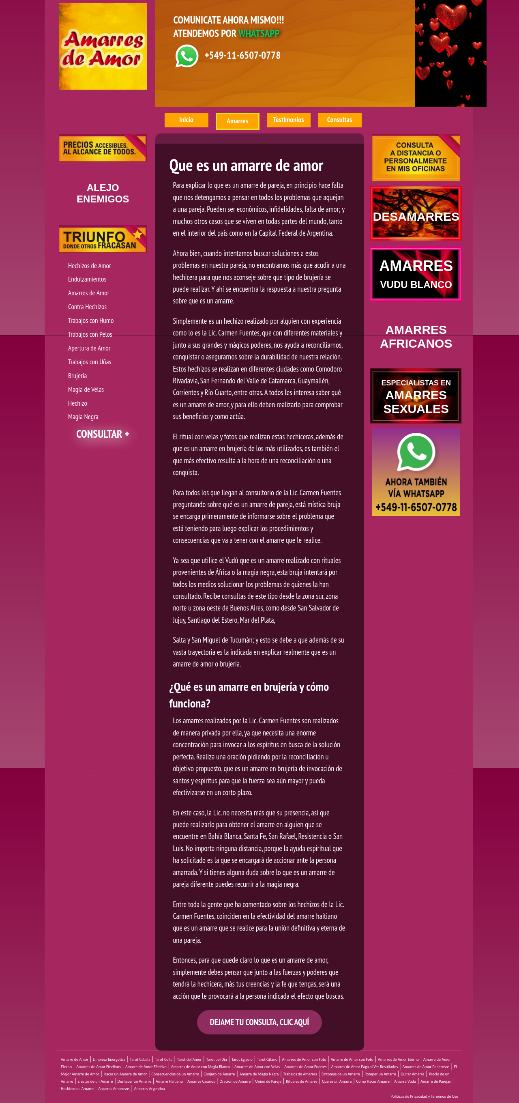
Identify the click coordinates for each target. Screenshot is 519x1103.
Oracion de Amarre (235, 1081)
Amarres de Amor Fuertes (305, 1066)
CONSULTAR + (102, 434)
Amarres (237, 120)
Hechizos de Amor (89, 265)
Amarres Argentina (149, 1088)
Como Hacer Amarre (373, 1081)
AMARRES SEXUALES (416, 397)
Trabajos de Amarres (300, 1074)
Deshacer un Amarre (134, 1081)
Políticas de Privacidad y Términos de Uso (425, 1096)
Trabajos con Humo (91, 320)
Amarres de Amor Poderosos (425, 1066)
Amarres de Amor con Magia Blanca (200, 1066)
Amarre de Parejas (435, 1081)
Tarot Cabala (140, 1059)
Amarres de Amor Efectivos (98, 1066)
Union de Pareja (268, 1081)
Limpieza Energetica (109, 1059)
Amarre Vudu (405, 1081)
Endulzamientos (87, 279)
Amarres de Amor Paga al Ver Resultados (364, 1066)
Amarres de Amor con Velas (257, 1066)
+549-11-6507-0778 (243, 55)
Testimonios (288, 119)
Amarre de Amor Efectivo (146, 1066)
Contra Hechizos (87, 306)
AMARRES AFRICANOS (416, 336)
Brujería (77, 375)
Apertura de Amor (89, 348)
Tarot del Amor (189, 1059)
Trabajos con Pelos (90, 334)
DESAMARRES (416, 216)
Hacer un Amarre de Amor (125, 1074)
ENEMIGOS (103, 193)
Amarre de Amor (74, 1059)
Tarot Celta (164, 1059)
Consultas (339, 119)
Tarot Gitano (267, 1059)
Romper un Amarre (380, 1074)
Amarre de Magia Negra (259, 1074)
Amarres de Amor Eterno (398, 1059)
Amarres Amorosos (113, 1088)
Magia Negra (83, 416)
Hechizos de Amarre (77, 1088)
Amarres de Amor (88, 292)
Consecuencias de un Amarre (175, 1074)
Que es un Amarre (337, 1081)
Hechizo (77, 403)
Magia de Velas (86, 389)
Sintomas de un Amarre (341, 1074)
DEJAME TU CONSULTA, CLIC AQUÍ (259, 1022)
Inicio (186, 119)
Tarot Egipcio (242, 1059)
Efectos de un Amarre (95, 1081)
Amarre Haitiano (169, 1081)
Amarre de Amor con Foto (352, 1059)
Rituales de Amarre (301, 1081)
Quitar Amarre (412, 1074)
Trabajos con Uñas (89, 361)
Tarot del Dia (216, 1059)
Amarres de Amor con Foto (304, 1059)
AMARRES (416, 274)
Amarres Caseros (201, 1081)
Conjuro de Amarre (219, 1074)
